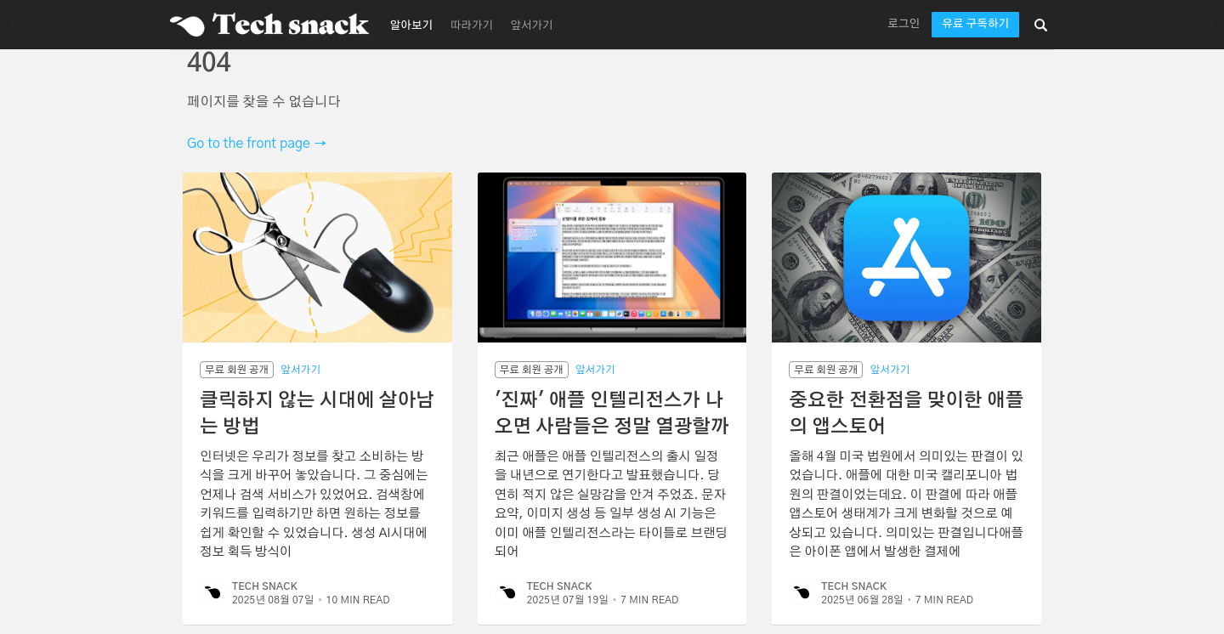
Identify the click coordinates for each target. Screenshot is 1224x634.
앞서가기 (532, 25)
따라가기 (471, 25)
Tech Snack (265, 586)
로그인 (903, 24)
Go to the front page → (257, 143)
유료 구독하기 (975, 24)
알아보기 (412, 25)
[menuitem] (409, 24)
